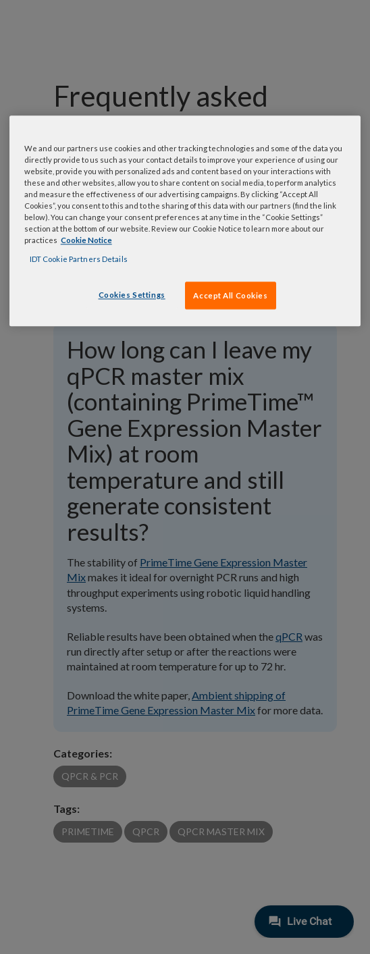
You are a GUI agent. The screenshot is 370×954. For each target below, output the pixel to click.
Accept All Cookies (230, 295)
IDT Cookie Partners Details (79, 259)
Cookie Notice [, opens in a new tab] (86, 240)
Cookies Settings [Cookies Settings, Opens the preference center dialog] (132, 294)
